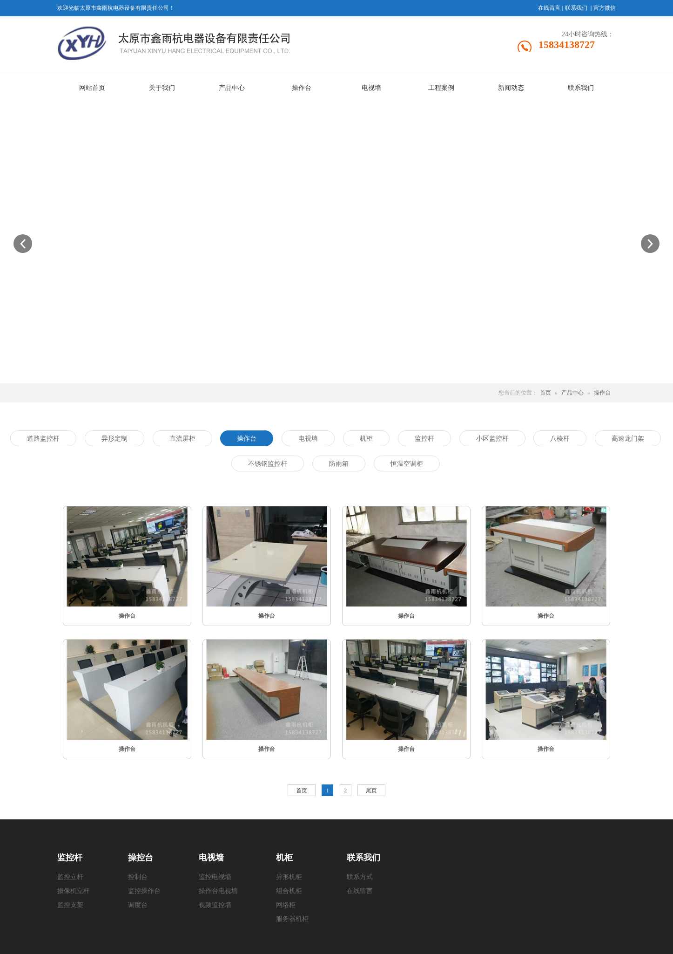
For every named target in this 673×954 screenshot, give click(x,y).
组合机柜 (289, 890)
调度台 (138, 904)
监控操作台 (144, 890)
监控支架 (70, 904)
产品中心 (572, 392)
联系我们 (576, 8)
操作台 (602, 392)
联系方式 (360, 876)
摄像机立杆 (73, 890)
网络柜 (286, 904)
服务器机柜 (292, 918)
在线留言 (549, 8)
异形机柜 (289, 876)
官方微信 (604, 8)
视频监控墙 (215, 904)
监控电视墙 (215, 876)
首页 (545, 392)
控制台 (138, 876)
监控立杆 (70, 876)
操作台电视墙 (218, 890)
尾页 (371, 790)
